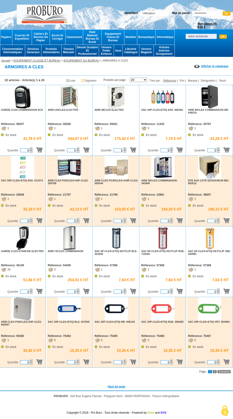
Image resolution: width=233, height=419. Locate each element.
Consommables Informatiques (12, 50)
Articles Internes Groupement (164, 50)
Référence (169, 80)
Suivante (224, 371)
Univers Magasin (146, 50)
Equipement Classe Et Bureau (113, 37)
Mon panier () (207, 25)
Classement (74, 37)
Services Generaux (33, 50)
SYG (163, 412)
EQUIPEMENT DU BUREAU (81, 60)
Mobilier (130, 37)
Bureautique (146, 37)
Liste (70, 81)
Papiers (6, 37)
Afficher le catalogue (211, 66)
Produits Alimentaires (51, 50)
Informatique (165, 37)
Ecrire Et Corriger (57, 37)
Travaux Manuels (68, 50)
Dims (150, 412)
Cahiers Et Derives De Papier (41, 37)
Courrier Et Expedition (22, 37)
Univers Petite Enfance (106, 50)
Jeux (118, 50)
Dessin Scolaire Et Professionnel (87, 50)
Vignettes (88, 81)
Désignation (208, 80)
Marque (192, 80)
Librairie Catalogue (130, 50)
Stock (222, 80)
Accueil (5, 60)
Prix (182, 80)
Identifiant (131, 13)
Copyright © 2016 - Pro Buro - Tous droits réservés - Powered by (107, 412)
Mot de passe (181, 13)
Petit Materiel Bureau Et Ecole (92, 37)
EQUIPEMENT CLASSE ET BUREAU (36, 60)
